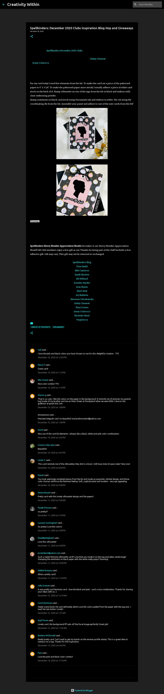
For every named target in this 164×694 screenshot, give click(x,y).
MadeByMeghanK (46, 538)
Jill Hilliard (82, 278)
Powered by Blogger (82, 690)
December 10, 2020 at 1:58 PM (51, 422)
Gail (39, 350)
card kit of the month (40, 327)
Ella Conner (43, 380)
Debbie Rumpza (45, 570)
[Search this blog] (148, 4)
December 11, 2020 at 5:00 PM (51, 530)
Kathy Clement (98, 58)
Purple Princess (45, 508)
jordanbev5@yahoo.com (49, 553)
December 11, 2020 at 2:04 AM (52, 500)
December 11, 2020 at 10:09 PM (52, 563)
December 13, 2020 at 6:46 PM (51, 645)
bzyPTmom (43, 620)
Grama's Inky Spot (46, 445)
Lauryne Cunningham (47, 523)
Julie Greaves (44, 585)
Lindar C (41, 460)
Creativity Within (23, 4)
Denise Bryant (44, 492)
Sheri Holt (82, 291)
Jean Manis (82, 287)
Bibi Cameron (82, 270)
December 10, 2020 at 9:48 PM (51, 485)
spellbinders (58, 327)
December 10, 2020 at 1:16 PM (51, 387)
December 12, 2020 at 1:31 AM (52, 613)
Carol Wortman (45, 603)
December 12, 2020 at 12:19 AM (52, 595)
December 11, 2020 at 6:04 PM (51, 545)
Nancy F (41, 365)
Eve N (40, 430)
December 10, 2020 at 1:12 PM (51, 372)
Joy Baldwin (82, 295)
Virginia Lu (82, 319)
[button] (31, 36)
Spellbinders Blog (82, 262)
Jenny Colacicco (41, 63)
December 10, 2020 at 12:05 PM (52, 357)
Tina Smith (82, 266)
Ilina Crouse (82, 307)
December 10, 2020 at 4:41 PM (51, 453)
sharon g (42, 395)
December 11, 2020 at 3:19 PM (51, 515)
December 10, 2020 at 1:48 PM (51, 407)
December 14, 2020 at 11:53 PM (52, 660)
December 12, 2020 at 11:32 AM (52, 628)
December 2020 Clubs (71, 50)
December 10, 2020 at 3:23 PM (51, 437)
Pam (40, 653)
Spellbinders (53, 50)
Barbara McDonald (46, 635)
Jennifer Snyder (82, 283)
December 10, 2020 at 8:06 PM (51, 468)
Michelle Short (82, 315)
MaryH (41, 475)
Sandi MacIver (82, 274)
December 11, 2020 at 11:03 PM (52, 578)
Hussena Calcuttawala (82, 299)
